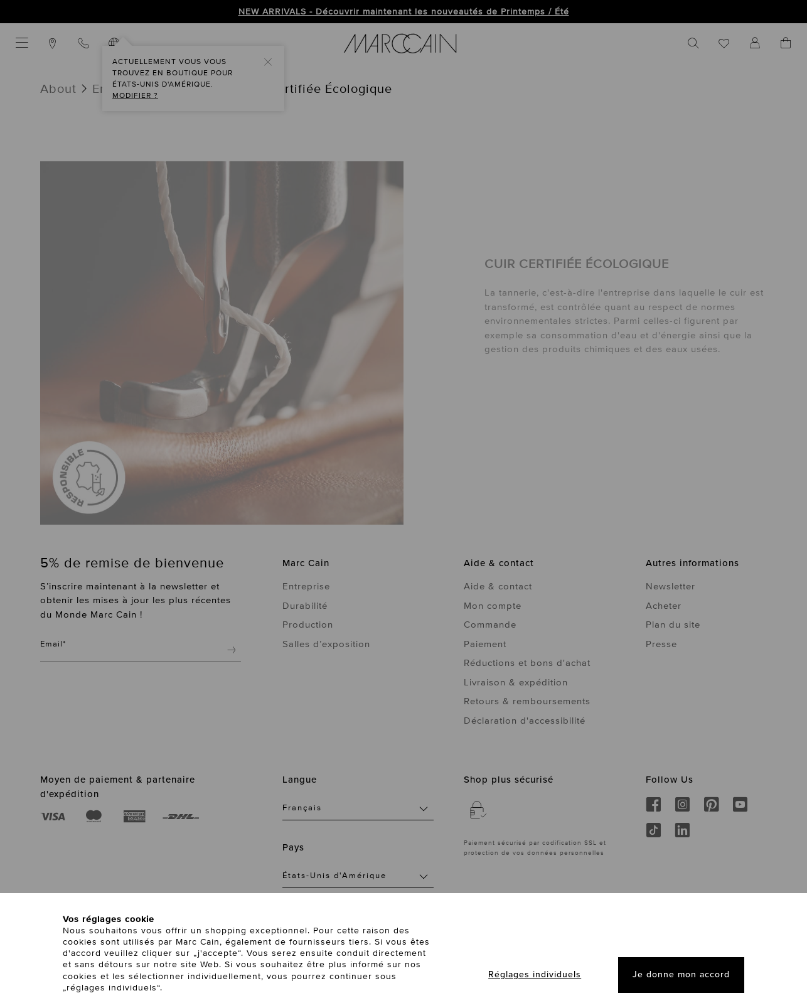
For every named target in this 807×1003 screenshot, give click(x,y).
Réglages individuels (534, 974)
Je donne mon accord (681, 974)
